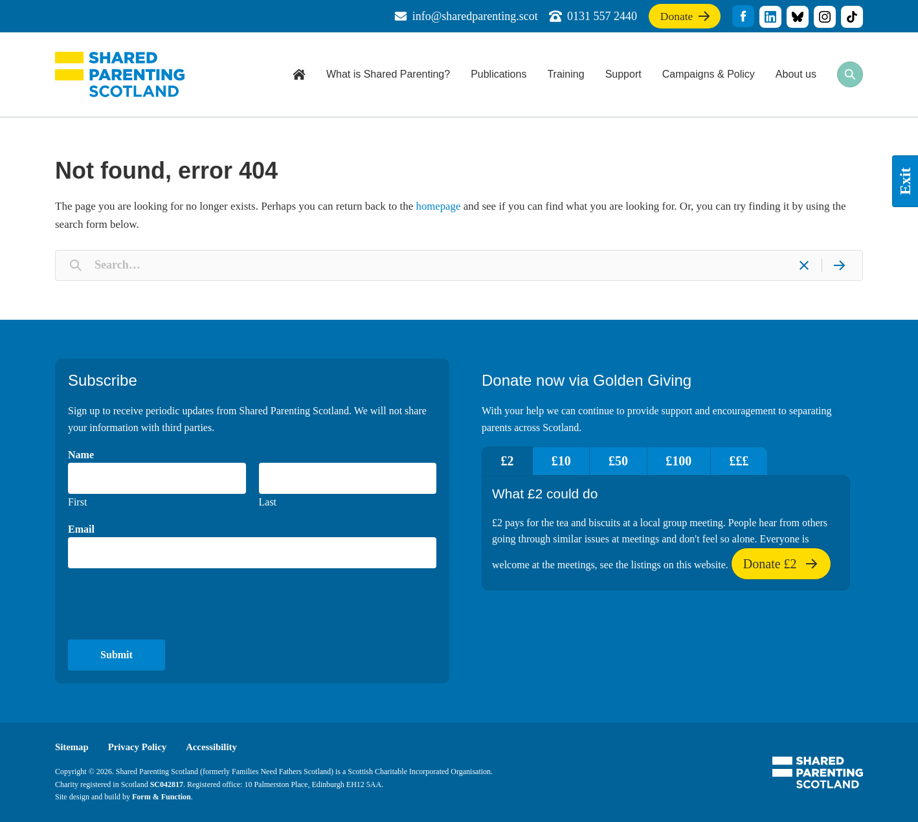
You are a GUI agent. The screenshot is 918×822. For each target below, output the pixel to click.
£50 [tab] (623, 460)
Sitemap (72, 747)
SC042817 (166, 783)
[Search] (839, 264)
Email (81, 528)
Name (81, 454)
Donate (683, 18)
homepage (439, 206)
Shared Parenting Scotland (120, 74)
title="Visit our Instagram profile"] (825, 17)
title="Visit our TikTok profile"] (852, 17)
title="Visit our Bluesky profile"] (797, 17)
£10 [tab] (564, 460)
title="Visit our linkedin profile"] (770, 17)
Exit (905, 181)
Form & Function (161, 796)
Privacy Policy (138, 747)
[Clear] (804, 264)
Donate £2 (781, 567)
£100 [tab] (685, 460)
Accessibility (214, 747)
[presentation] (166, 604)
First (77, 501)
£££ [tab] (747, 460)
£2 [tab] (508, 460)
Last (268, 501)
